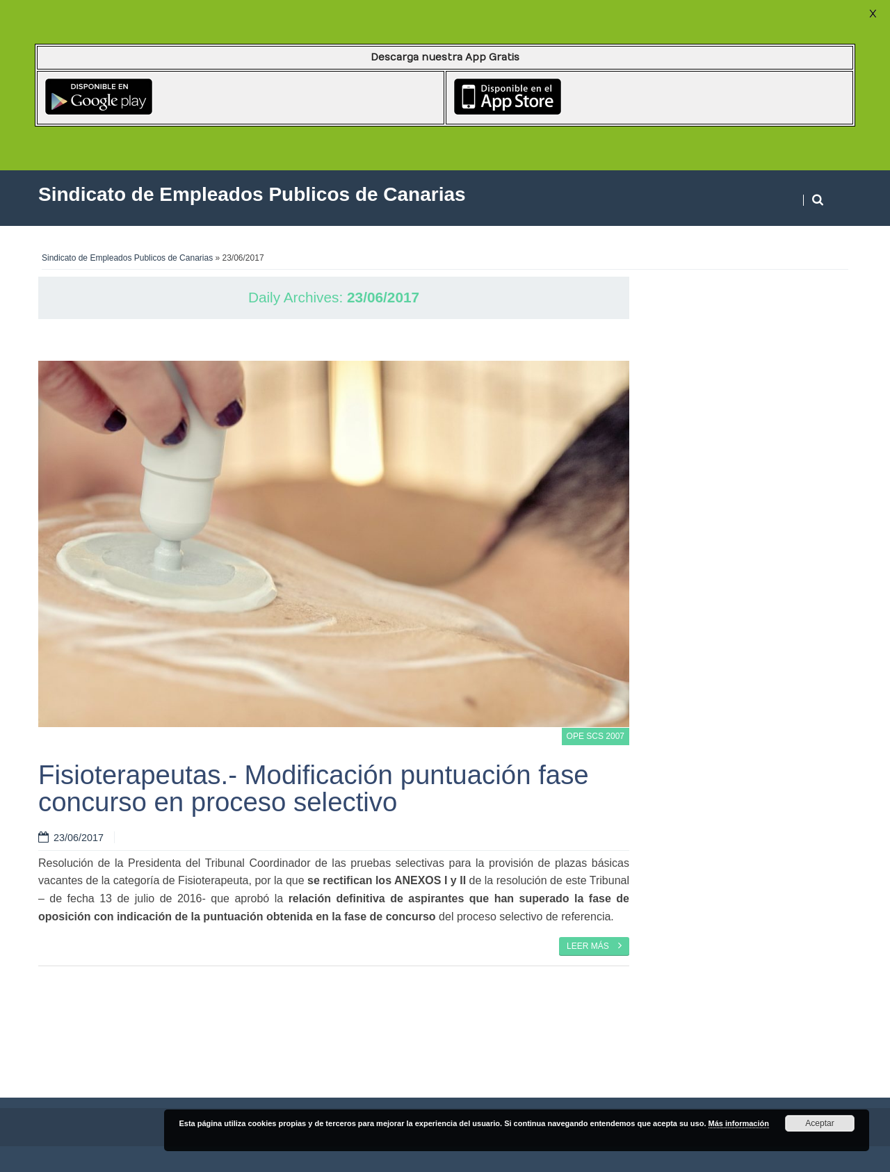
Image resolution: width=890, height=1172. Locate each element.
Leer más (594, 945)
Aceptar (819, 1123)
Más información (739, 1123)
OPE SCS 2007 (595, 736)
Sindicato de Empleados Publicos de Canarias (127, 258)
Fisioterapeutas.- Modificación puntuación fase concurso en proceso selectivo (313, 788)
